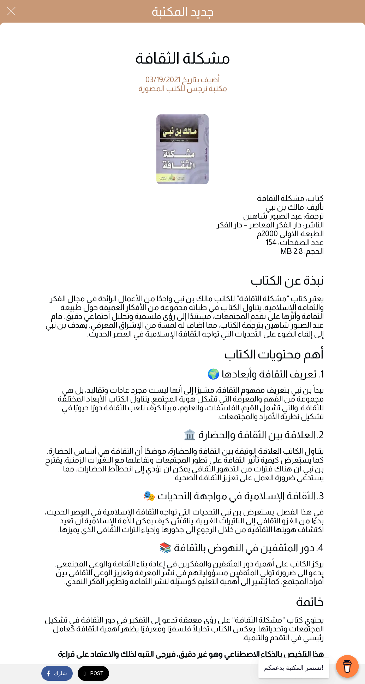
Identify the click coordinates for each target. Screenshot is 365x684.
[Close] (11, 11)
